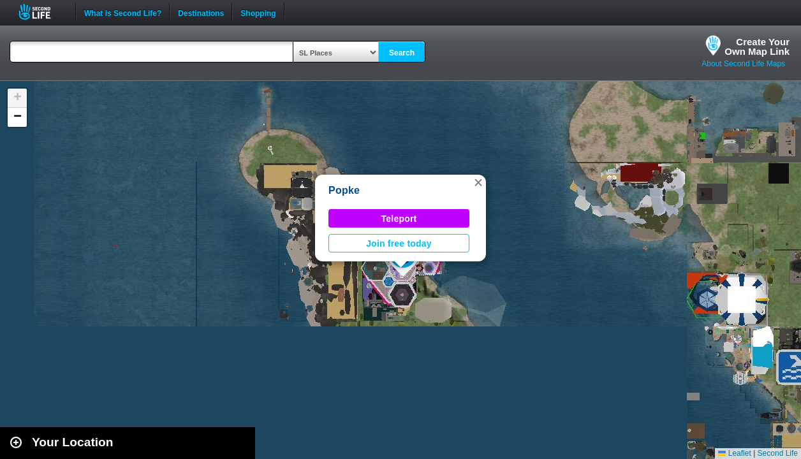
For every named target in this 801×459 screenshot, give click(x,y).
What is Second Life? (122, 12)
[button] (478, 182)
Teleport (399, 219)
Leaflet (734, 453)
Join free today (399, 243)
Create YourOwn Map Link (757, 46)
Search (402, 52)
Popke (344, 190)
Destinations (201, 12)
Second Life (42, 11)
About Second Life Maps (743, 63)
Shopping (258, 12)
